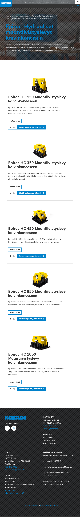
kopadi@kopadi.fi (50, 429)
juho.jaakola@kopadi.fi (14, 494)
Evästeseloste (46, 506)
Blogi (55, 506)
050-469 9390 (11, 491)
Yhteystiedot (66, 2)
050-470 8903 (11, 468)
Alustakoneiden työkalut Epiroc (42, 16)
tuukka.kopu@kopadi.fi (14, 470)
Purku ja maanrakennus (16, 16)
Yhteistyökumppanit (50, 2)
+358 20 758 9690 (51, 426)
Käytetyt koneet (35, 2)
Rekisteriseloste (32, 506)
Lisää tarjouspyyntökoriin (32, 127)
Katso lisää (15, 121)
